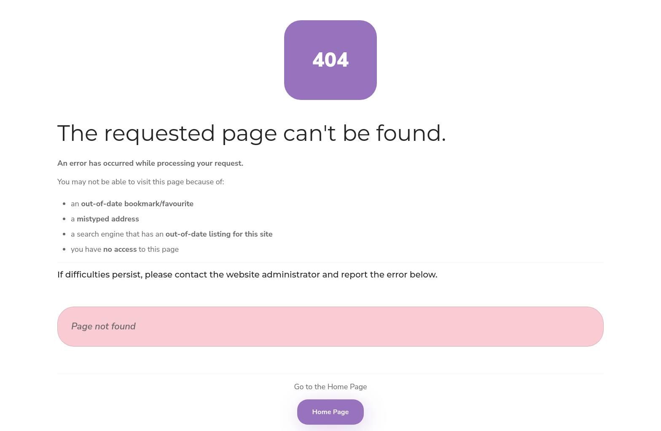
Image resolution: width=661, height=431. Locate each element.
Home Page (330, 412)
